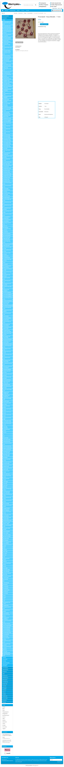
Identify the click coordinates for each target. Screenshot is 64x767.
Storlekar (7, 661)
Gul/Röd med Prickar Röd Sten (7, 334)
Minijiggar (4, 687)
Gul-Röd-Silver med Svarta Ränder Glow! (7, 421)
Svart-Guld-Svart (6, 473)
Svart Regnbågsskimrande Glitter (7, 93)
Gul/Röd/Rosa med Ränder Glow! (6, 116)
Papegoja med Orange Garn (6, 393)
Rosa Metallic (5, 588)
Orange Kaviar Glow (7, 168)
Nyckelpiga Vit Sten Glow (7, 349)
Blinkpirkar (4, 671)
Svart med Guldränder (5, 427)
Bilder (18, 10)
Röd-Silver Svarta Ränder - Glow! (6, 523)
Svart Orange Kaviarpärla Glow (6, 189)
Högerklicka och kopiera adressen (21, 50)
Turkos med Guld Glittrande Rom (6, 59)
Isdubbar (4, 694)
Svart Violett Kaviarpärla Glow (6, 195)
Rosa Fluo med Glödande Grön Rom (7, 78)
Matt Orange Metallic (7, 625)
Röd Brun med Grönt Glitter (7, 415)
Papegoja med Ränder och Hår (7, 269)
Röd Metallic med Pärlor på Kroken (6, 452)
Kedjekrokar (4, 683)
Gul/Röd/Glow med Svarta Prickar (7, 341)
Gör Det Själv (7, 698)
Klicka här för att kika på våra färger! (7, 742)
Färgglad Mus (6, 605)
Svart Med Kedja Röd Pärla (7, 346)
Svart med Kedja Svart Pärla (7, 298)
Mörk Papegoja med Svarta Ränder (7, 542)
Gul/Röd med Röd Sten (6, 278)
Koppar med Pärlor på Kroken (7, 495)
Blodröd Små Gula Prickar (6, 126)
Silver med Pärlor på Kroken (7, 489)
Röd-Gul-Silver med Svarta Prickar (7, 518)
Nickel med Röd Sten (7, 446)
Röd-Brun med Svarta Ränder (7, 506)
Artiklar (4, 707)
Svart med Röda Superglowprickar (6, 113)
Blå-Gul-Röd (5, 579)
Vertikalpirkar (5, 681)
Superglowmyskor (7, 662)
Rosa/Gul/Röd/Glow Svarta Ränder (7, 220)
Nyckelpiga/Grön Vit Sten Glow (7, 284)
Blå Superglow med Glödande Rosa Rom (7, 29)
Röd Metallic (5, 591)
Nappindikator (5, 669)
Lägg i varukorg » (44, 24)
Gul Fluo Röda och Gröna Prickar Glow (7, 146)
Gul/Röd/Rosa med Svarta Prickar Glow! (7, 140)
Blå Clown (5, 486)
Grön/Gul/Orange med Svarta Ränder (7, 137)
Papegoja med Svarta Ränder (7, 545)
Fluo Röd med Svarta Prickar (7, 424)
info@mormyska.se (6, 738)
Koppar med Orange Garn (7, 399)
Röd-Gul (4, 554)
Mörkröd (5, 561)
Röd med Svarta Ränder (6, 559)
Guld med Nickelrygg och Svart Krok (7, 166)
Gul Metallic (5, 264)
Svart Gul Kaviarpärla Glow (7, 183)
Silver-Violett (5, 533)
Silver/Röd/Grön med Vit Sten (7, 247)
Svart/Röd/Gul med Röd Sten (7, 209)
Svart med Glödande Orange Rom (7, 35)
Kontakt (27, 10)
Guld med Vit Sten (6, 441)
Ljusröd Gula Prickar (7, 107)
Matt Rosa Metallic (6, 627)
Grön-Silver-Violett (7, 534)
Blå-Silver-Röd (6, 538)
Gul (3, 436)
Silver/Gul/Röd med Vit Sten (7, 250)
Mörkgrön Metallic (6, 623)
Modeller (7, 657)
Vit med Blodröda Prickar (6, 159)
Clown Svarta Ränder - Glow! (7, 526)
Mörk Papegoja (6, 509)
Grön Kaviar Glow (6, 172)
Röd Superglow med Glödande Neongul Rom (7, 23)
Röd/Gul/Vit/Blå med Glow (7, 200)
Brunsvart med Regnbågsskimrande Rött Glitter (7, 100)
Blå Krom (5, 649)
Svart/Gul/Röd (6, 613)
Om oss (22, 10)
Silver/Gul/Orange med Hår (6, 644)
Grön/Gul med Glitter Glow (7, 621)
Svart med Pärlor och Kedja (7, 212)
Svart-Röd (5, 483)
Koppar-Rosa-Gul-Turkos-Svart (6, 382)
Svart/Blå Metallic (6, 257)
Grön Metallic (5, 586)
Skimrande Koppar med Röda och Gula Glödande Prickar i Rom (7, 52)
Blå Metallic (5, 584)
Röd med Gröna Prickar (6, 479)
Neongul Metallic (6, 197)
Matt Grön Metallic (6, 630)
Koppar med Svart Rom (6, 655)
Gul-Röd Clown (6, 401)
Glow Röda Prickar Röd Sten (6, 275)
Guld (4, 600)
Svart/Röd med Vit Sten (6, 358)
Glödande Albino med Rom (7, 48)
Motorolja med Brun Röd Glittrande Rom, (7, 38)
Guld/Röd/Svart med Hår (7, 206)
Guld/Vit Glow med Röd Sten (7, 372)
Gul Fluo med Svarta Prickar (7, 123)
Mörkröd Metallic (6, 531)
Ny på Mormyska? (6, 715)
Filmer (4, 710)
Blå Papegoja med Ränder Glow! (6, 361)
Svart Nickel (5, 593)
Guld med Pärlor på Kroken (7, 498)
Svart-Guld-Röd (6, 571)
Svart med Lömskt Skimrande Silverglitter (6, 104)
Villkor (4, 718)
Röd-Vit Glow (5, 636)
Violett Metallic (6, 582)
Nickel (4, 595)
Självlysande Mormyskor (4, 665)
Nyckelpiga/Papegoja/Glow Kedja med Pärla (8, 245)
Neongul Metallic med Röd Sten (7, 156)
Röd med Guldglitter (7, 292)
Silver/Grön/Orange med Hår (7, 647)
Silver (4, 598)
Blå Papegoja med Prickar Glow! (6, 337)
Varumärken (7, 659)
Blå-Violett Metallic (7, 235)
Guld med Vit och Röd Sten (7, 214)
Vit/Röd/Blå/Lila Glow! (7, 343)
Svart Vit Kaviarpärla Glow (7, 186)
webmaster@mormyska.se (8, 760)
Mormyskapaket (5, 16)
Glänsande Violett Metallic (6, 529)
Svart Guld (5, 148)
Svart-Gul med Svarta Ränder (7, 501)
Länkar (4, 723)
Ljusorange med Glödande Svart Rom (7, 84)
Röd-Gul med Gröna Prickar (7, 476)
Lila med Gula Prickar (7, 162)
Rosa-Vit (4, 432)
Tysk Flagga (5, 481)
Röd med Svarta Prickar (6, 471)
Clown (4, 547)
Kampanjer (4, 700)
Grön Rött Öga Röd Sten (6, 281)
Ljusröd (4, 566)
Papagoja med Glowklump (6, 618)
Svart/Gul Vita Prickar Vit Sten (7, 272)
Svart (4, 556)
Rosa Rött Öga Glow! (7, 632)
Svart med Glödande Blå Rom (7, 62)
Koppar (4, 597)
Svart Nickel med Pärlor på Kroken (6, 492)
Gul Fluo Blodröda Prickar (6, 110)
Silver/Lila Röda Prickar (6, 638)
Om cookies (5, 726)
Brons (4, 262)
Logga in (4, 728)
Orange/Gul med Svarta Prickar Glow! (7, 331)
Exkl (61, 8)
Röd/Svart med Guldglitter (6, 290)
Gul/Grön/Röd (6, 316)
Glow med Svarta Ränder (6, 406)
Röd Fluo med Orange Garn (7, 390)
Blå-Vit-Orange (6, 503)
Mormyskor (7, 18)
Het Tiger (5, 553)
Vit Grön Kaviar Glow (7, 173)
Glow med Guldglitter (7, 296)
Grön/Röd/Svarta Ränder (6, 611)
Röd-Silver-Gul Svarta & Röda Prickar (7, 465)
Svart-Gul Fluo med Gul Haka (7, 403)
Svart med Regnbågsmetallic (6, 652)
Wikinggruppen (35, 765)
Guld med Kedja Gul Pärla (7, 322)
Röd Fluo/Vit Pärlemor (7, 339)
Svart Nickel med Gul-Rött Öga (7, 387)
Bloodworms (4, 675)
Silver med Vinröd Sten (6, 151)
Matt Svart (5, 225)
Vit (3, 434)
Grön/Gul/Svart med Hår (7, 203)
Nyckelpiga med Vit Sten (7, 223)
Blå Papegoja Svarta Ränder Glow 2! (7, 266)
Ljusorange (5, 568)
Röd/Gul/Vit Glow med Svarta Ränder (7, 367)
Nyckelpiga (5, 457)
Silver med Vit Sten (7, 439)
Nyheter (6, 10)
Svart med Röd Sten (7, 318)
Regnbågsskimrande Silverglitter (7, 90)
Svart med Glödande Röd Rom (7, 32)
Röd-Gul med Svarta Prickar (7, 512)
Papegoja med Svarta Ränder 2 (7, 311)
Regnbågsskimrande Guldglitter (7, 97)
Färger (7, 19)
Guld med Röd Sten (7, 379)
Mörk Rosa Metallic (7, 233)
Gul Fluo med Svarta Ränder (7, 409)
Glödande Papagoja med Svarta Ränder (7, 121)
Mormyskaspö (5, 667)
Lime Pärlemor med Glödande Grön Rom (7, 65)
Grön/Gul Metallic (6, 629)
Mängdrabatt (12, 10)
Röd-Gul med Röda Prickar (6, 460)
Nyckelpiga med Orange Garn (6, 396)
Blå (3, 581)
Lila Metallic (5, 231)
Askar (3, 673)
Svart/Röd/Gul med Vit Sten (7, 364)
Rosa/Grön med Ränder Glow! (6, 303)
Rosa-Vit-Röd (5, 437)
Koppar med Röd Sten (7, 447)
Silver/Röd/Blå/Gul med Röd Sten (6, 217)
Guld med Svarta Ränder (6, 430)
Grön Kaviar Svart (6, 177)
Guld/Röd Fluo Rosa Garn (7, 641)
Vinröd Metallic (6, 634)
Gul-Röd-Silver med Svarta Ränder (7, 515)
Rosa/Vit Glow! (6, 319)
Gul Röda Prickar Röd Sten (7, 287)
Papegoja (5, 549)
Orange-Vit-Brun (6, 508)
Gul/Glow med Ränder (7, 300)
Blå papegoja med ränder (6, 603)
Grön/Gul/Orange (6, 134)
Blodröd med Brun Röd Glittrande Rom (7, 56)
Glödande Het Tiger (7, 118)
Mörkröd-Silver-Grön (7, 520)
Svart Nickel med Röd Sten (7, 444)
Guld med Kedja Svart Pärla (7, 355)
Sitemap (4, 702)
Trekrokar (4, 685)
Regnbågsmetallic (6, 384)
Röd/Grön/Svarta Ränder (6, 615)
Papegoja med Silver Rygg (7, 418)
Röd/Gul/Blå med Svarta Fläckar (6, 325)
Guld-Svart (5, 485)
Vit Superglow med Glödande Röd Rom (7, 26)
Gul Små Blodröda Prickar (6, 129)
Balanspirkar (4, 679)
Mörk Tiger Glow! (6, 163)
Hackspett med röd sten (7, 608)
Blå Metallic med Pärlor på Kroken (6, 455)
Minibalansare (5, 677)
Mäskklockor (4, 696)
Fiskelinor (7, 689)
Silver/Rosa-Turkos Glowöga (7, 253)
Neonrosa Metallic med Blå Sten (6, 154)
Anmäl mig (59, 761)
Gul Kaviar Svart (6, 179)
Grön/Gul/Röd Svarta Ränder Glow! (7, 328)
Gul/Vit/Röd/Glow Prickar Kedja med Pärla (6, 241)
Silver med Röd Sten (7, 449)
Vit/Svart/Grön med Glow (7, 314)
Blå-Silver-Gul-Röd (6, 536)
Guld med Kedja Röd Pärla (7, 308)
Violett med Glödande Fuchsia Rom (7, 87)
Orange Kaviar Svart (7, 175)
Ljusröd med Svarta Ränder (7, 564)
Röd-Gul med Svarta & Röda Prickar (7, 468)
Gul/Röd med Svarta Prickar (7, 352)
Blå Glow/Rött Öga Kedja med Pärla (6, 237)
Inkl (58, 8)
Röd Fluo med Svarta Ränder (7, 412)
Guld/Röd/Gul (5, 255)
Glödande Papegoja (7, 369)
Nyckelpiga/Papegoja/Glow (8, 305)
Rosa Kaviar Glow (6, 170)
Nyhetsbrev (5, 721)
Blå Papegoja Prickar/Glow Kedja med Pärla (7, 228)
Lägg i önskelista (19, 42)
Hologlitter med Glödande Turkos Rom (7, 81)
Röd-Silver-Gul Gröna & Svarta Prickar (7, 463)
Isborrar (4, 692)
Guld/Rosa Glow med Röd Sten (7, 260)
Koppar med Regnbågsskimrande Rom (7, 69)
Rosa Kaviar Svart (6, 181)
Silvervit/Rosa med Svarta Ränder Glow (7, 143)
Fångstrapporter (6, 711)
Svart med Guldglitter (7, 294)
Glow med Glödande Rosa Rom (7, 75)
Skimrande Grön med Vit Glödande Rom (7, 72)
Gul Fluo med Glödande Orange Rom (6, 44)
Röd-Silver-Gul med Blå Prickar (7, 574)
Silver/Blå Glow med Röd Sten (7, 377)
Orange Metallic (6, 589)
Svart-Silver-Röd (6, 569)
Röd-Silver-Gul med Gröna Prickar (7, 577)
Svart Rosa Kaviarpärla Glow (6, 192)
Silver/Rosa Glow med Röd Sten (7, 374)
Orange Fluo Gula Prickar (6, 132)
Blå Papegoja (5, 540)
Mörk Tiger (5, 551)
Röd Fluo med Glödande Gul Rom (6, 41)
